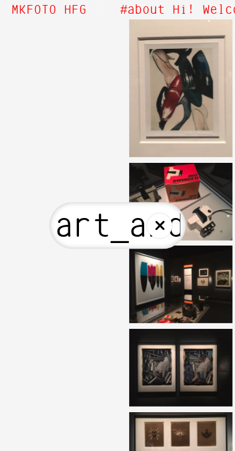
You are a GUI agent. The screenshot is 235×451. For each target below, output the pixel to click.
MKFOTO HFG (48, 10)
